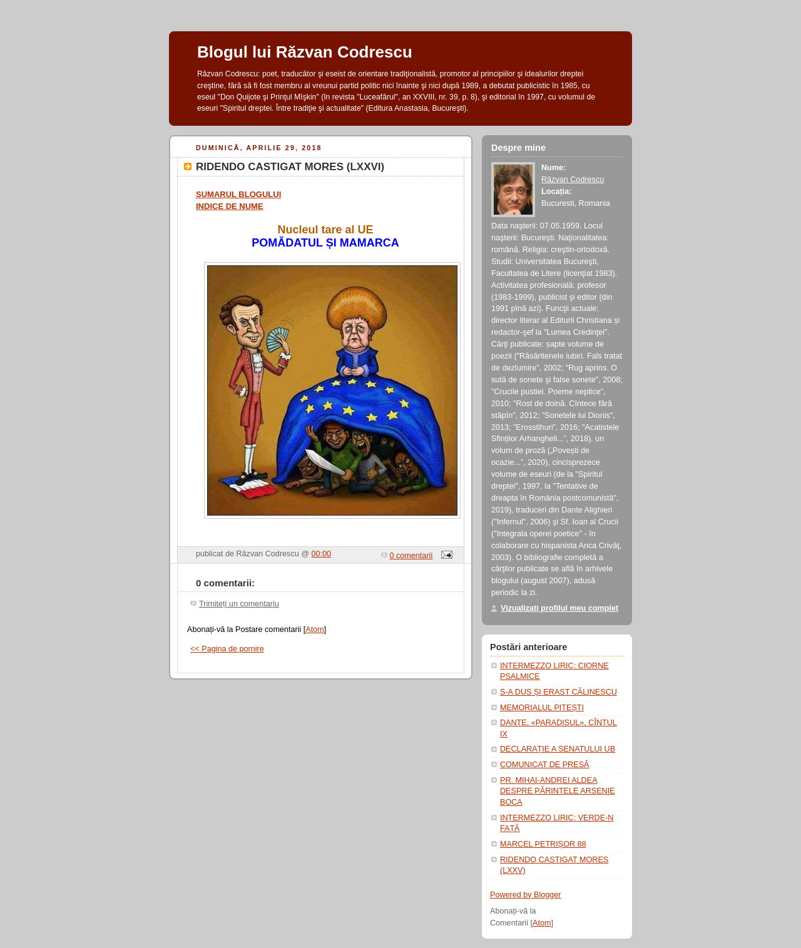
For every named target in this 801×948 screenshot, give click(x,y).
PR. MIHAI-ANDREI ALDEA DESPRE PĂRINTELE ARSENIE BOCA (557, 791)
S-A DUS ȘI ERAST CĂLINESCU (558, 692)
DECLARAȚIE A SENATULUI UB (557, 749)
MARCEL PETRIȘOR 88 (543, 844)
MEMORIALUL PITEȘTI (542, 707)
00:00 (322, 553)
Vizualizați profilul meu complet (559, 608)
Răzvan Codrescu (572, 179)
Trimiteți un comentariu (239, 603)
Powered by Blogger (525, 894)
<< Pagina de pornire (227, 649)
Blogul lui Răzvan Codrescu (304, 52)
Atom (314, 629)
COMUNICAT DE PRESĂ (544, 764)
